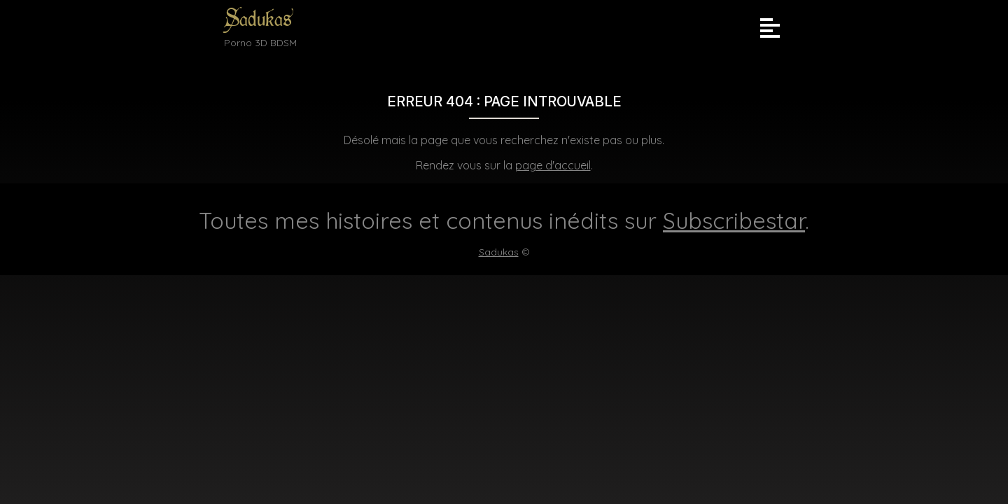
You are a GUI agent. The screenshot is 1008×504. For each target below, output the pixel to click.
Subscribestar (734, 220)
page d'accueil (553, 165)
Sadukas (258, 19)
